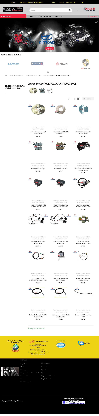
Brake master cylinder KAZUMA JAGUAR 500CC (83, 206)
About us (23, 367)
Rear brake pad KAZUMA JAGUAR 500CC (83, 132)
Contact (13, 2)
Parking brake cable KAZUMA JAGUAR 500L (61, 315)
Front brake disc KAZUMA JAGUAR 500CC (61, 132)
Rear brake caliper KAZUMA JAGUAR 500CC (83, 169)
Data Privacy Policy (26, 382)
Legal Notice (24, 364)
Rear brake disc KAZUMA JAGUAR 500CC (38, 132)
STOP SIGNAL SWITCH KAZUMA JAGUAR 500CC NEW (38, 279)
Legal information (46, 379)
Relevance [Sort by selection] (89, 98)
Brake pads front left (60, 168)
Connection (45, 367)
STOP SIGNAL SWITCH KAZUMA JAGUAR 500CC (83, 242)
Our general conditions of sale (30, 373)
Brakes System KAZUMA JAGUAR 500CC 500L (15, 87)
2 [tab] (51, 72)
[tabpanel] (13, 64)
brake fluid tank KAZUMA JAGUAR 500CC (60, 279)
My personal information (49, 376)
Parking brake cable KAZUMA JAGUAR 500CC (38, 315)
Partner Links (24, 376)
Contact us (23, 379)
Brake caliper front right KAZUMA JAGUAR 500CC (38, 206)
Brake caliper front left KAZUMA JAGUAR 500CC (60, 206)
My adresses (45, 373)
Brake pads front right (38, 168)
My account (69, 2)
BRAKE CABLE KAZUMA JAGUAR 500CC (83, 279)
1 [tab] (48, 72)
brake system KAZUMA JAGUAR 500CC (38, 242)
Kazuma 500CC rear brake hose (83, 315)
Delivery (22, 370)
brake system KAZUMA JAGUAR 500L (61, 242)
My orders (44, 370)
